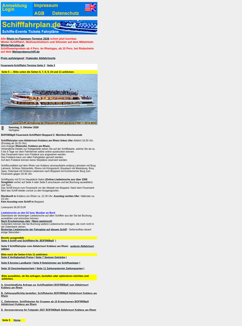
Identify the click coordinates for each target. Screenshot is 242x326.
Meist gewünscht (42, 221)
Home (17, 320)
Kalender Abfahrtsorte (40, 58)
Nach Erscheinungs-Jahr (15, 221)
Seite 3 (51, 65)
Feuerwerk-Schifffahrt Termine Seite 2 (23, 65)
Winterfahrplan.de (12, 45)
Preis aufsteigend (12, 58)
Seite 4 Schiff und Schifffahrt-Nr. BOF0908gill (27, 240)
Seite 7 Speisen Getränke (50, 257)
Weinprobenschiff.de (26, 51)
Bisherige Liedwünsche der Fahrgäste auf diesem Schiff (34, 229)
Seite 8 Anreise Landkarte (16, 263)
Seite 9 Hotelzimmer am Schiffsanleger (56, 263)
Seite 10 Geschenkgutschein (18, 268)
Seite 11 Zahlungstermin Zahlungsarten (60, 268)
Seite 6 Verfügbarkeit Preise (17, 257)
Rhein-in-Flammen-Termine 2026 (28, 38)
